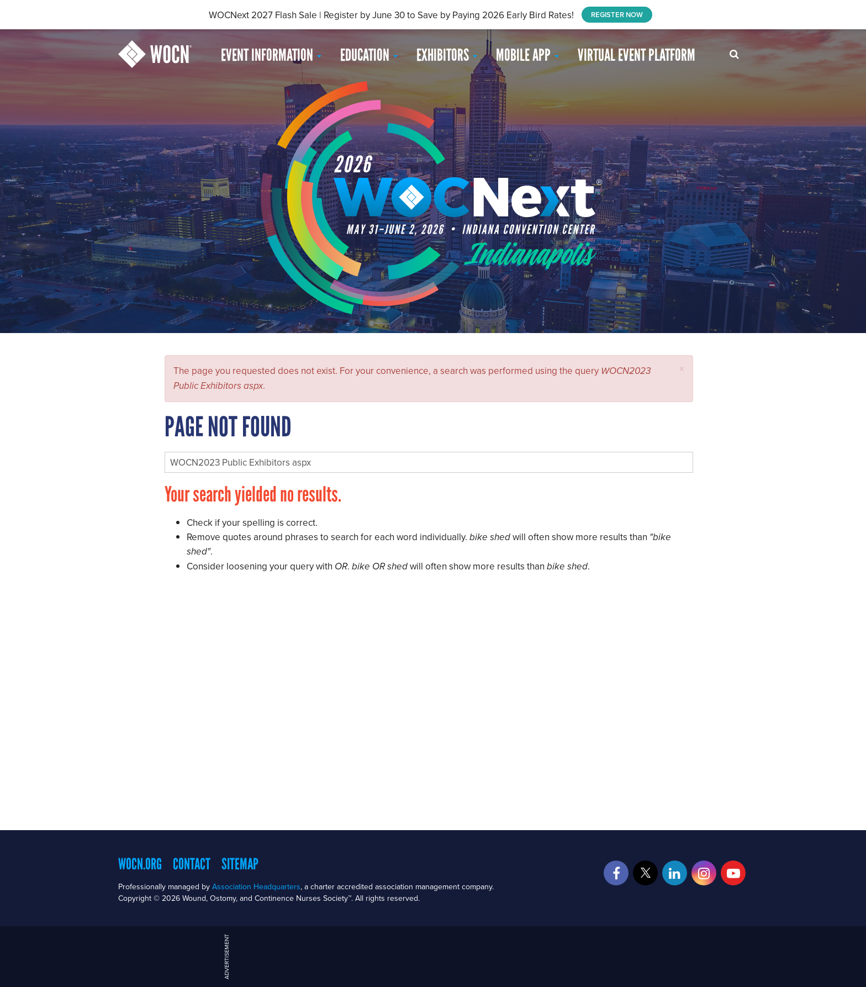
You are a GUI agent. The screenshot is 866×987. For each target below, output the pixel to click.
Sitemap (239, 863)
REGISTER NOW (617, 14)
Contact (191, 863)
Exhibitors (446, 55)
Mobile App (527, 55)
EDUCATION (369, 55)
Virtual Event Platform (636, 55)
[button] (682, 368)
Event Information (271, 55)
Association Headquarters (256, 886)
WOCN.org (140, 863)
